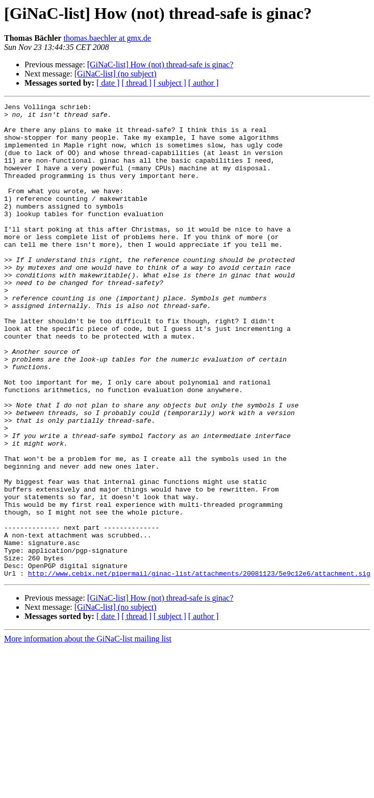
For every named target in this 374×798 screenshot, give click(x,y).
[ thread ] (136, 83)
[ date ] (107, 83)
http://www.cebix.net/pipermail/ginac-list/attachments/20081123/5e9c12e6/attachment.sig (199, 668)
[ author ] (203, 83)
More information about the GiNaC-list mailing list (87, 733)
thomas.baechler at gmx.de (107, 38)
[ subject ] (170, 83)
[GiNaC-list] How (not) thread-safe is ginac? (160, 64)
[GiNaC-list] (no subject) (115, 73)
